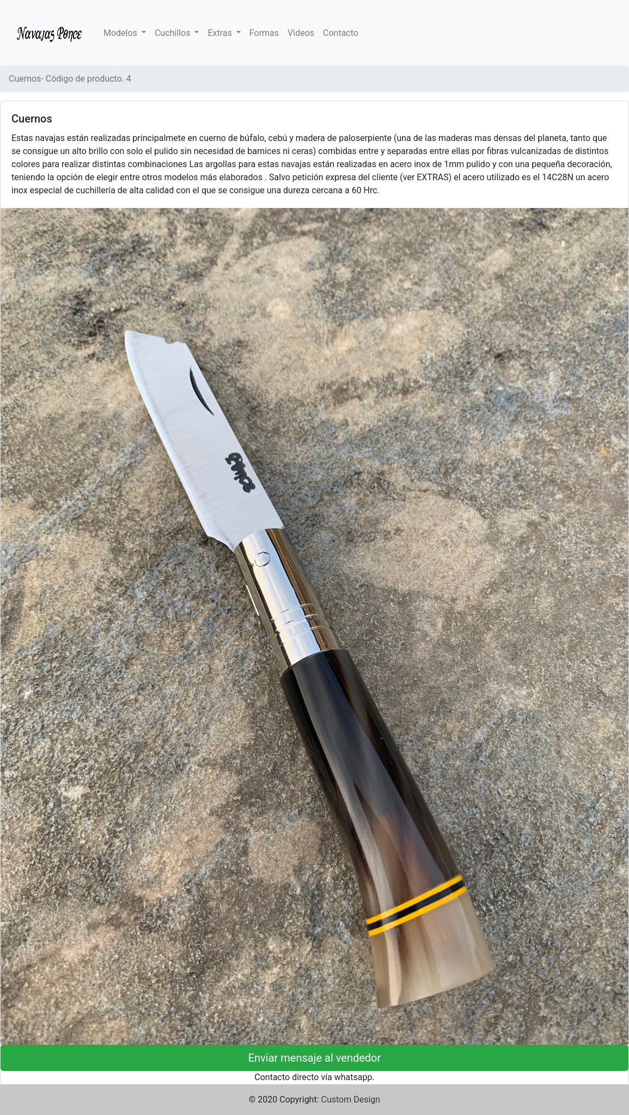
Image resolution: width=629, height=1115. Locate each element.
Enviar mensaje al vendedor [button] (314, 1057)
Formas (264, 33)
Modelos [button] (121, 33)
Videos (301, 33)
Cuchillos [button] (173, 33)
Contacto (340, 33)
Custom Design (351, 1099)
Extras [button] (220, 33)
